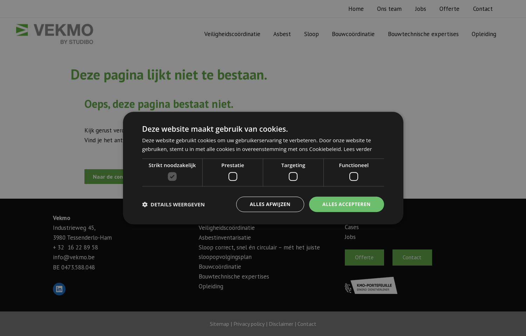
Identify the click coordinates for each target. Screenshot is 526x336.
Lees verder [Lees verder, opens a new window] (358, 148)
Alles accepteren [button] (346, 204)
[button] (173, 204)
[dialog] (263, 168)
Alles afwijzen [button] (269, 204)
